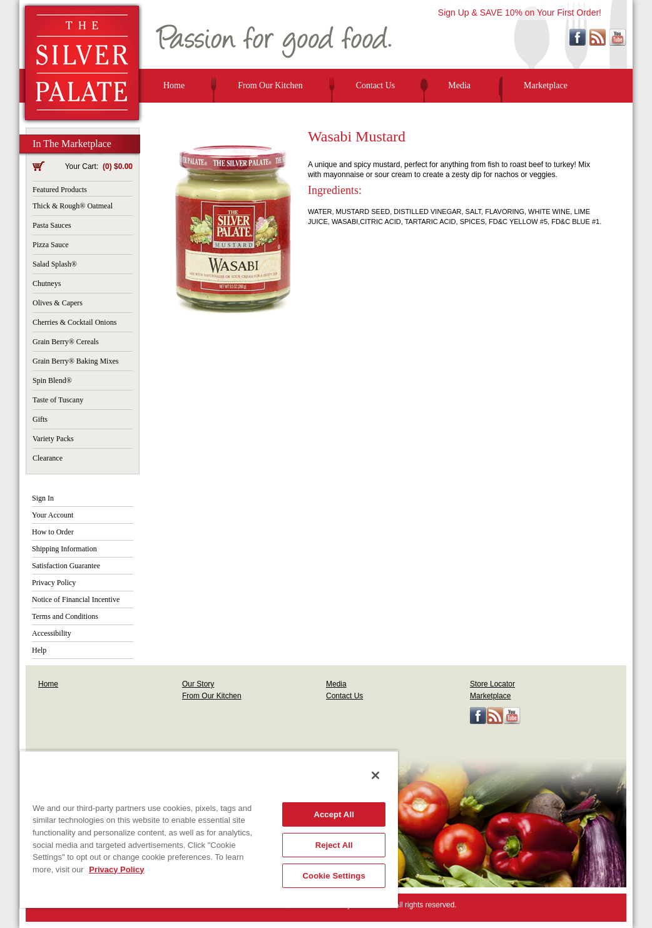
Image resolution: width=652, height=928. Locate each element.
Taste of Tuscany (58, 399)
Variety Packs (53, 438)
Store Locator (492, 684)
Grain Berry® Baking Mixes (75, 361)
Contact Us (375, 85)
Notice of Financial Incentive (76, 599)
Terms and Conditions (65, 616)
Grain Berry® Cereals (66, 341)
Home (174, 85)
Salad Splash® (55, 264)
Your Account (52, 515)
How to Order (53, 532)
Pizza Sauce (51, 244)
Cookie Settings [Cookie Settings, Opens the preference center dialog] (334, 875)
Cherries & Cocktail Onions (74, 322)
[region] (209, 829)
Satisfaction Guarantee (66, 565)
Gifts (40, 419)
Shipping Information (64, 548)
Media (459, 85)
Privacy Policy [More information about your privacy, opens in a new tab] (116, 869)
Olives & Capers (58, 302)
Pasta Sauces (52, 225)
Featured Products (60, 189)
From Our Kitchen (270, 85)
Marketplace (546, 85)
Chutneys (47, 283)
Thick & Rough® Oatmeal (73, 205)
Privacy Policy (54, 582)
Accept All (333, 814)
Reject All (334, 845)
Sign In (43, 498)
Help (39, 650)
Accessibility (51, 633)
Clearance (48, 458)
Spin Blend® (52, 380)
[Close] (375, 775)
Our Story (198, 684)
